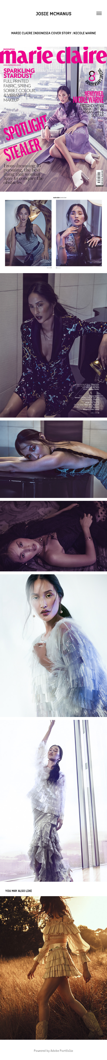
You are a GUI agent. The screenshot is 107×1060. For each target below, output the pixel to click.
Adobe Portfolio (61, 1050)
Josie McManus (53, 13)
